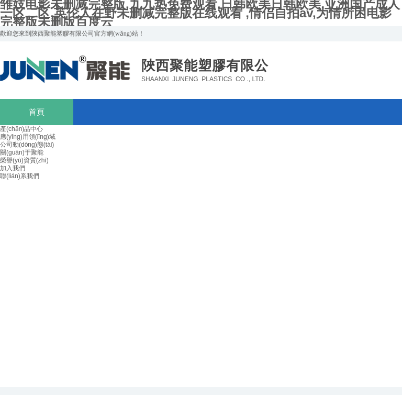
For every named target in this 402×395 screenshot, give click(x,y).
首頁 (36, 112)
